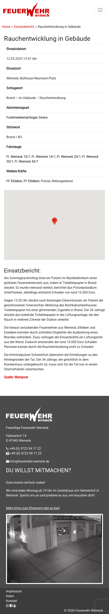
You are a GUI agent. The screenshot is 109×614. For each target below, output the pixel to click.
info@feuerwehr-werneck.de (27, 461)
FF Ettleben (31, 181)
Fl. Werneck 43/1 (26, 161)
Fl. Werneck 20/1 (69, 157)
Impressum (14, 591)
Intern (10, 596)
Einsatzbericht (24, 27)
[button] (54, 221)
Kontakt (11, 601)
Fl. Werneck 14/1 (44, 157)
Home (6, 27)
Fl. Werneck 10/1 (18, 157)
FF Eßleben (14, 181)
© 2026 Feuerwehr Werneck (83, 610)
